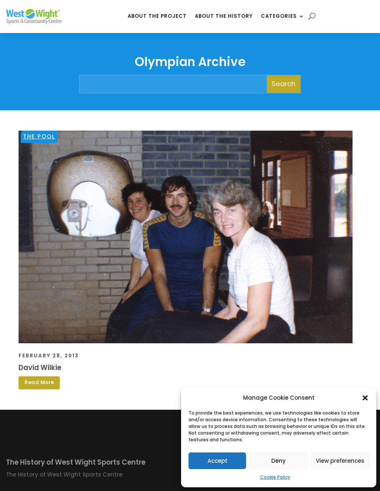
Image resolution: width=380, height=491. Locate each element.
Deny (278, 461)
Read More (39, 382)
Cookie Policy (275, 477)
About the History (224, 16)
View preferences (340, 461)
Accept (217, 461)
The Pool (39, 136)
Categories (279, 16)
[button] (365, 398)
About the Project (157, 16)
